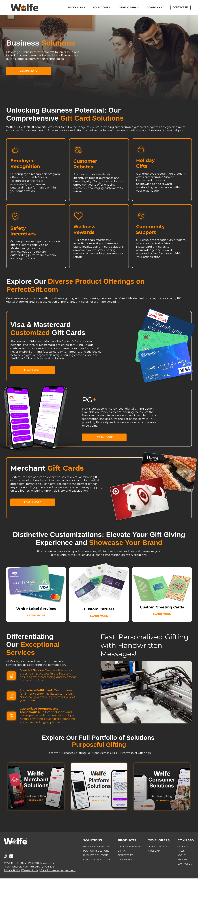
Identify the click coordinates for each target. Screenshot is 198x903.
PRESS (181, 850)
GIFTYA (121, 850)
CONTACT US (184, 863)
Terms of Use (30, 870)
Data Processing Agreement (57, 870)
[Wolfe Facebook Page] (6, 856)
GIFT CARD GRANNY (129, 846)
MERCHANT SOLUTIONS (96, 846)
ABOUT (181, 855)
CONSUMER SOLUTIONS (96, 859)
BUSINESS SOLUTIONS (95, 855)
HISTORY (182, 859)
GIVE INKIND (125, 859)
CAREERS (182, 846)
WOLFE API (154, 850)
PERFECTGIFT (125, 855)
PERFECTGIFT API (157, 846)
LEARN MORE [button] (28, 70)
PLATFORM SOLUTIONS (96, 850)
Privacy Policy (12, 870)
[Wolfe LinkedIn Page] (11, 856)
